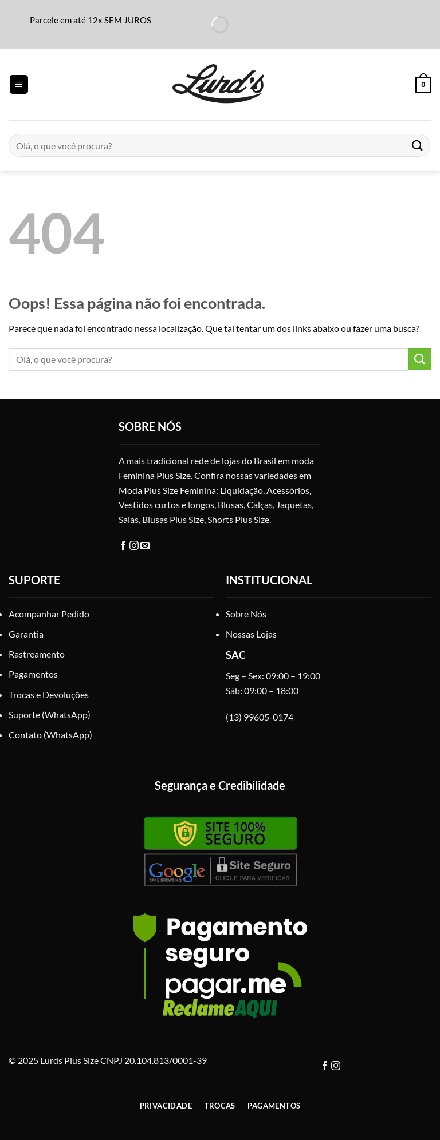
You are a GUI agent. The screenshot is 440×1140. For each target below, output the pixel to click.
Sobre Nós (246, 613)
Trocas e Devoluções (49, 694)
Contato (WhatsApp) (50, 734)
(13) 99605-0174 (259, 716)
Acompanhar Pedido (49, 613)
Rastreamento (37, 653)
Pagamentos (33, 673)
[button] (19, 84)
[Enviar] (417, 145)
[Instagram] (134, 545)
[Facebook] (124, 545)
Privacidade (166, 1105)
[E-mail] (145, 545)
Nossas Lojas (251, 633)
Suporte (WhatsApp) (50, 714)
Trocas (220, 1105)
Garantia (26, 633)
